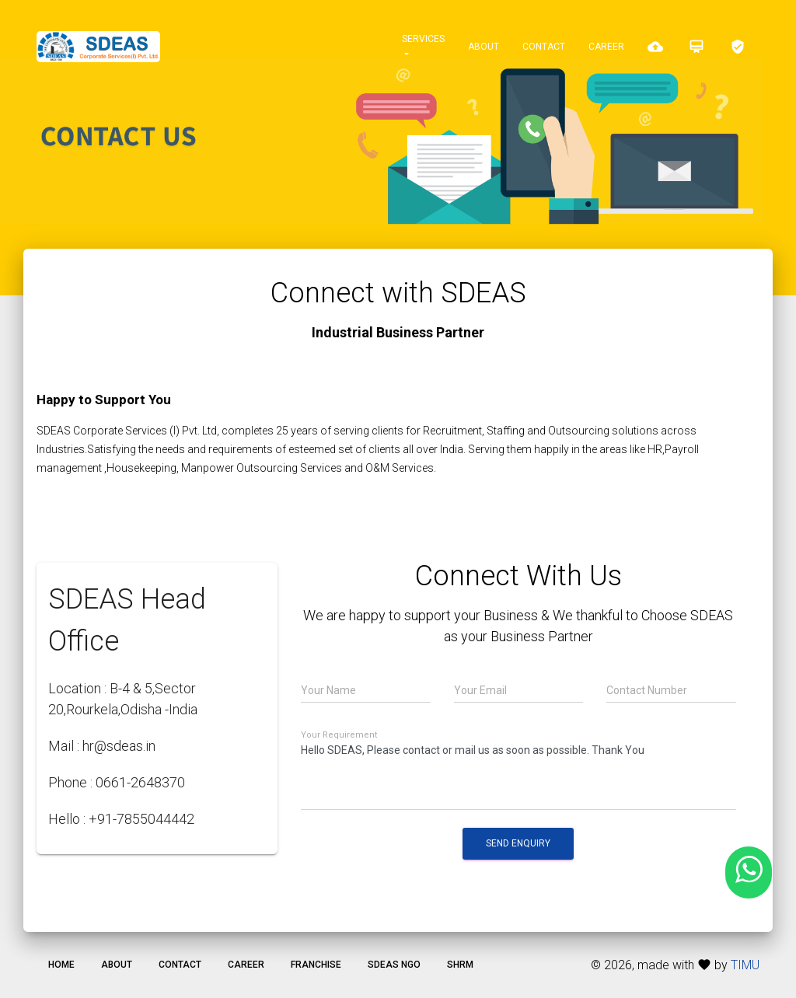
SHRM (460, 964)
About (483, 46)
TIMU (745, 965)
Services (423, 38)
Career (606, 46)
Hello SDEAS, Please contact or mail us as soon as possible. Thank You (518, 774)
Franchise (316, 964)
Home (61, 964)
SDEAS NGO (394, 964)
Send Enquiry (518, 843)
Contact (543, 46)
